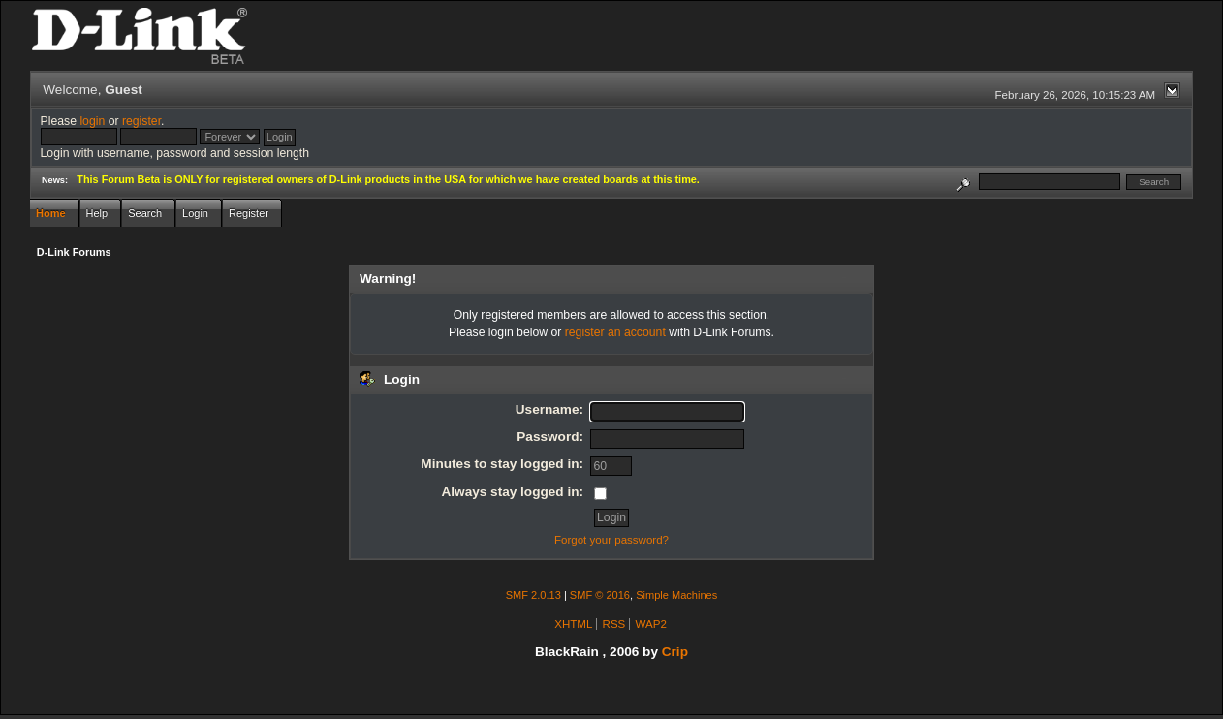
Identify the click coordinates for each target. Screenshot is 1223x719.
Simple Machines (676, 595)
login (92, 121)
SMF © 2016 (600, 595)
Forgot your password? (611, 540)
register (141, 121)
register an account (615, 332)
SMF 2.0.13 (533, 595)
